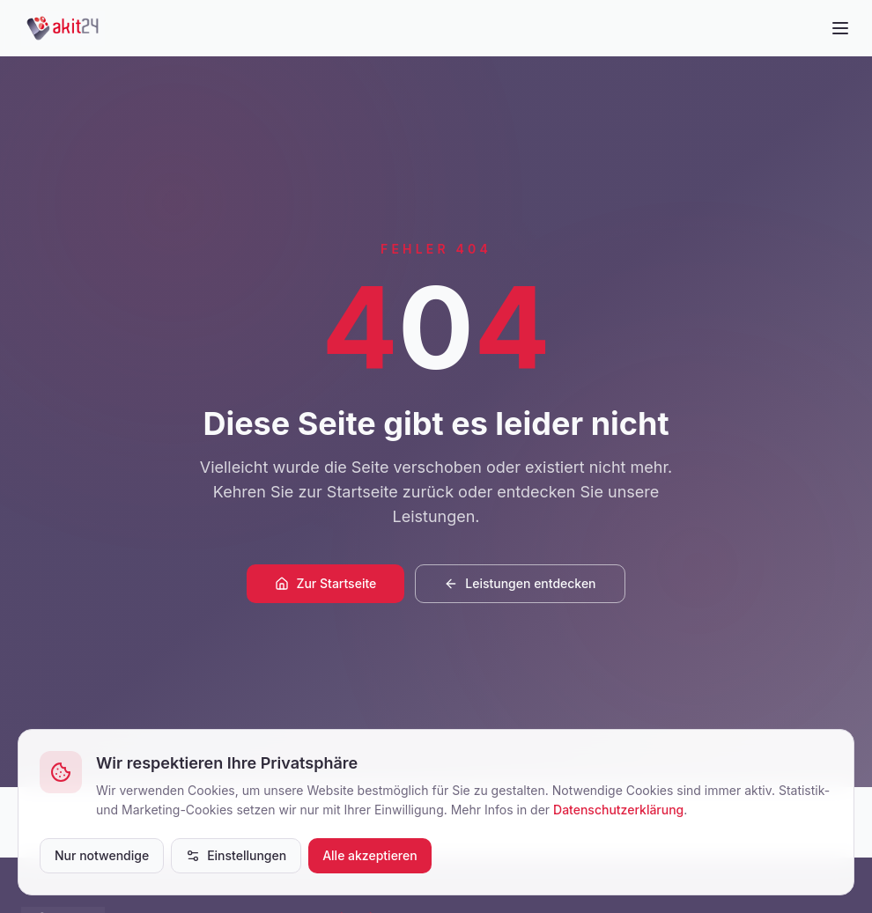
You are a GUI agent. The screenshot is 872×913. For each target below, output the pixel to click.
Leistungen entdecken (519, 583)
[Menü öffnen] (840, 28)
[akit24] (63, 28)
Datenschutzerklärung (618, 809)
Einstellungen (236, 855)
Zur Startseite (325, 583)
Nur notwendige (102, 855)
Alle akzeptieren (370, 855)
